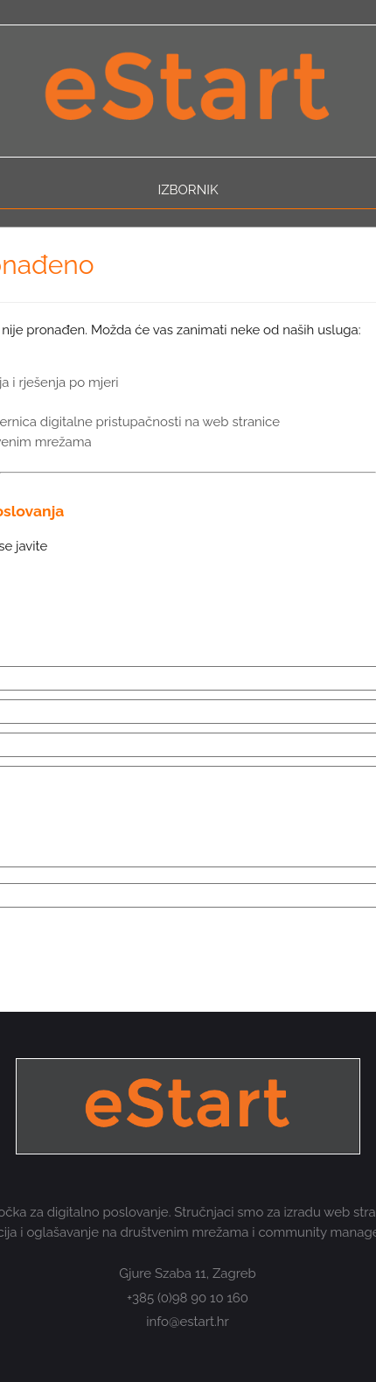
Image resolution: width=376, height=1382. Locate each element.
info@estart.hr (187, 1321)
